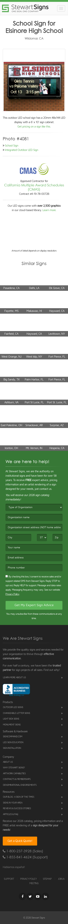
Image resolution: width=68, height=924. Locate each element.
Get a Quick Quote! (19, 841)
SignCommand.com (12, 736)
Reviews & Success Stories (17, 808)
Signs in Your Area (12, 803)
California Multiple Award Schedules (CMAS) (34, 187)
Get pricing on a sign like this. (34, 126)
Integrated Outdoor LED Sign (21, 150)
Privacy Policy (12, 594)
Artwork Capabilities (14, 773)
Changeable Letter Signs (16, 713)
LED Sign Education (13, 742)
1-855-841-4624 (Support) (25, 857)
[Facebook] (22, 896)
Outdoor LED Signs (13, 707)
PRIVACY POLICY (28, 879)
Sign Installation (12, 748)
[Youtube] (37, 896)
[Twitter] (30, 896)
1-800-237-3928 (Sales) (23, 851)
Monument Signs (11, 725)
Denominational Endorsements (19, 785)
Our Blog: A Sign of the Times (18, 797)
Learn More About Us (14, 677)
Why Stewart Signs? (14, 768)
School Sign (11, 145)
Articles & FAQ (10, 814)
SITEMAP (47, 879)
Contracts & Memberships (16, 779)
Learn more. (49, 210)
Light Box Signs (11, 719)
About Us (8, 762)
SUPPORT (9, 879)
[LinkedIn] (45, 896)
